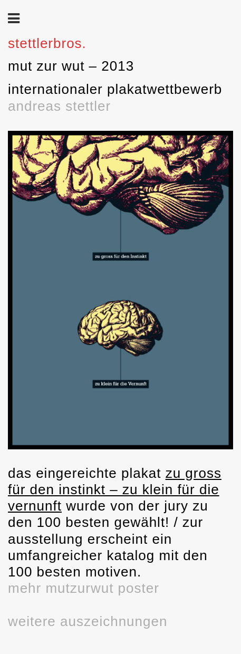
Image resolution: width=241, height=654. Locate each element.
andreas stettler (59, 106)
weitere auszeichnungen (87, 621)
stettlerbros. (47, 43)
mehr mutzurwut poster (83, 588)
